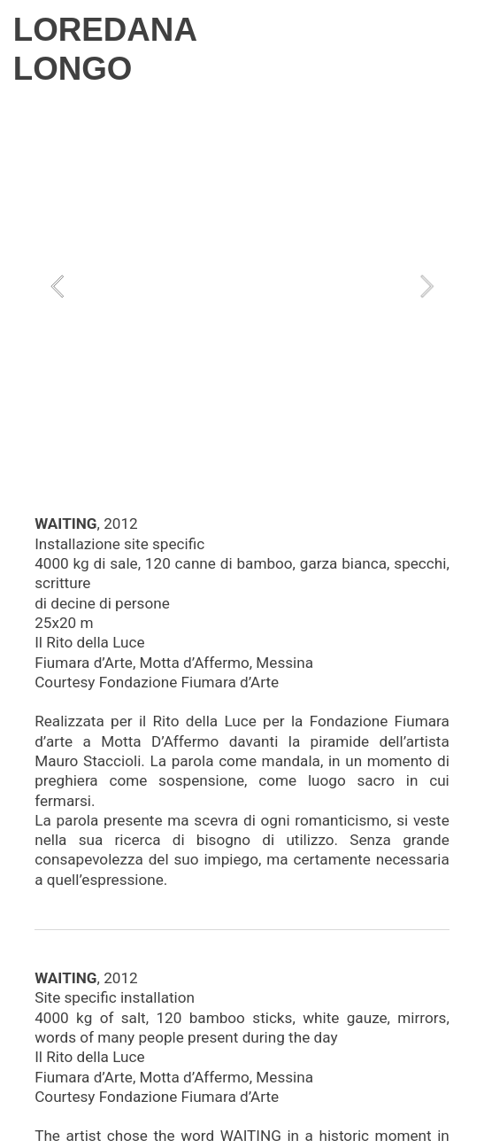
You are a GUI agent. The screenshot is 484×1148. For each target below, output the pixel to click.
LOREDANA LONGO (104, 49)
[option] (242, 286)
